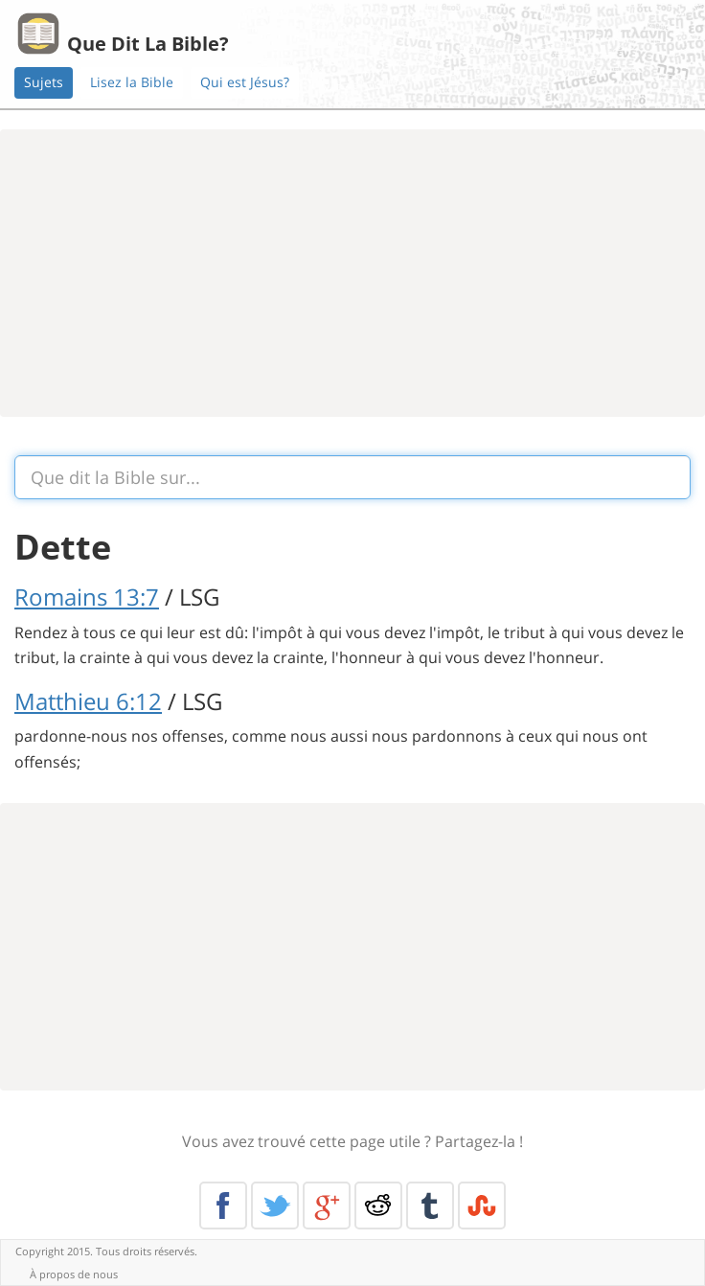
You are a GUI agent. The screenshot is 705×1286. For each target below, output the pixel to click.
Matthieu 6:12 (88, 701)
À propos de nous (74, 1274)
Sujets (43, 82)
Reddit (378, 1205)
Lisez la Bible (131, 82)
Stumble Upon (482, 1205)
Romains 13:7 (86, 596)
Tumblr (430, 1205)
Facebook (223, 1205)
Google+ (327, 1205)
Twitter (275, 1205)
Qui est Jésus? (244, 82)
